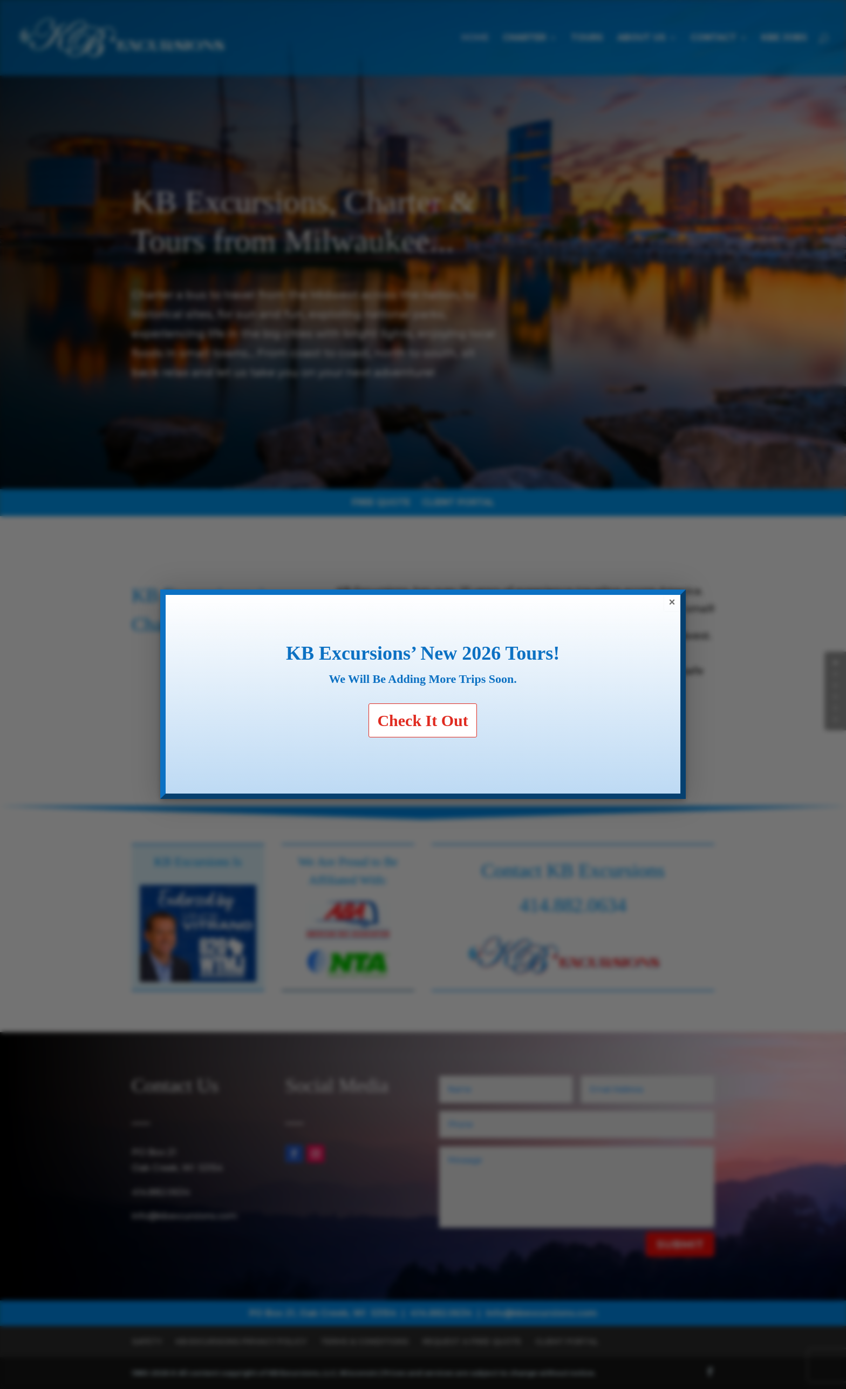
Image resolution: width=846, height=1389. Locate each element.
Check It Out (422, 720)
